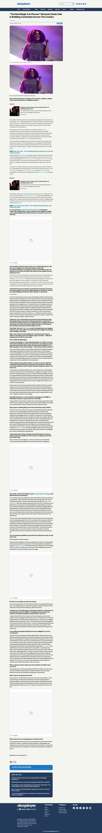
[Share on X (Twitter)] (60, 23)
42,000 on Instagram (45, 159)
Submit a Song (63, 811)
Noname (19, 121)
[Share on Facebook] (58, 23)
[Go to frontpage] (24, 4)
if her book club (47, 646)
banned (20, 202)
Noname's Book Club (22, 155)
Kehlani (49, 168)
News (36, 9)
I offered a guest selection (29, 170)
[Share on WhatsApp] (62, 23)
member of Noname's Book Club (30, 210)
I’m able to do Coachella (20, 545)
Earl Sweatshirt (13, 170)
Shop (18, 9)
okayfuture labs (80, 9)
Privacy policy (62, 809)
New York (57, 9)
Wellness (50, 9)
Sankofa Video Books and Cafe (30, 195)
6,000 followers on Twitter (30, 159)
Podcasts (47, 814)
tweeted (44, 129)
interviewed (27, 138)
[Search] (73, 4)
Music (46, 809)
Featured (42, 9)
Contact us (62, 807)
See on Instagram (14, 262)
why (20, 123)
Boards (72, 9)
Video (64, 9)
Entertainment (26, 9)
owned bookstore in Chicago (42, 494)
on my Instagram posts (20, 278)
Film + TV (47, 811)
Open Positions (63, 812)
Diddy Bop (25, 328)
